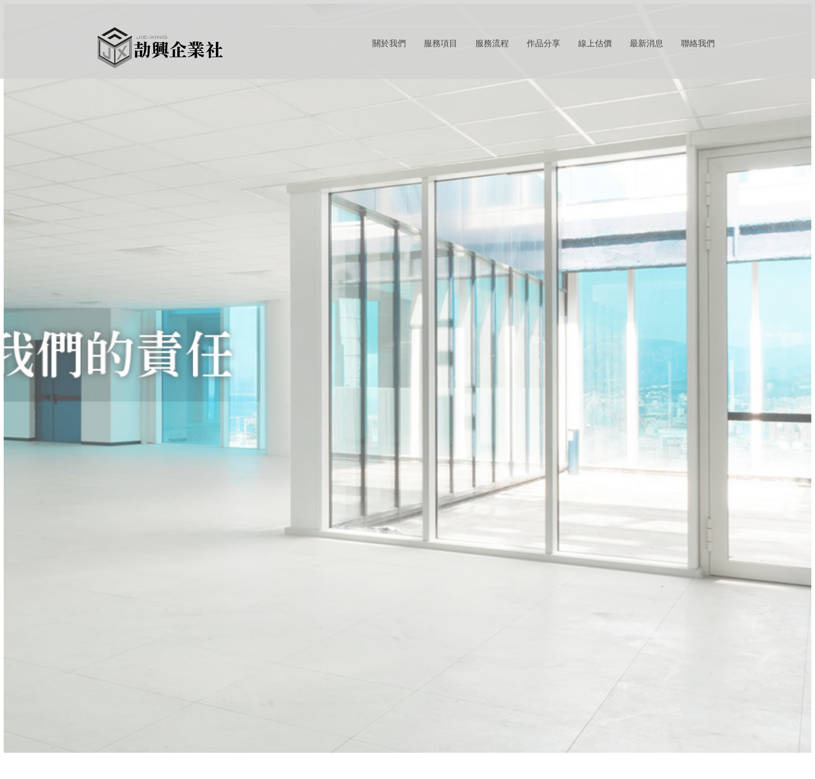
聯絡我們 (698, 43)
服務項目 (440, 43)
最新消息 (646, 43)
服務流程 (492, 43)
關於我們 (389, 43)
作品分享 (543, 43)
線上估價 (595, 43)
